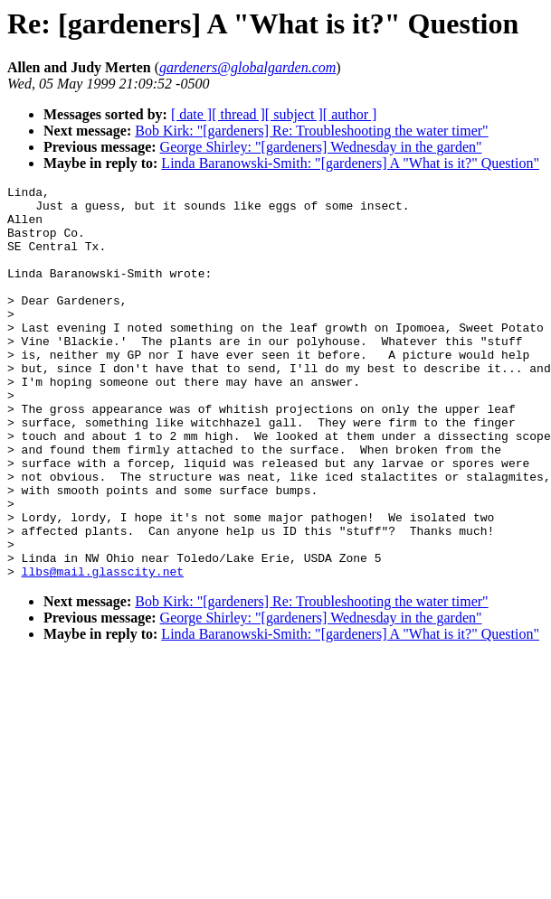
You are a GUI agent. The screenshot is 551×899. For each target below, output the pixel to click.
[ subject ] (294, 114)
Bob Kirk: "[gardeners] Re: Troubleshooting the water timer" (311, 130)
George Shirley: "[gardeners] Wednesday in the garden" (321, 147)
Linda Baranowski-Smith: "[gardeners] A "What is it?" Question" (350, 163)
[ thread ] (238, 114)
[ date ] (191, 114)
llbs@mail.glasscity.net (103, 649)
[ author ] (350, 114)
